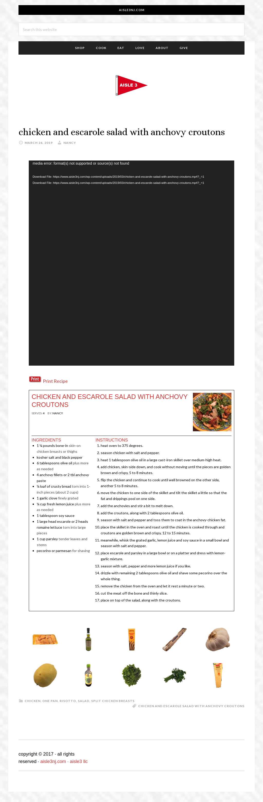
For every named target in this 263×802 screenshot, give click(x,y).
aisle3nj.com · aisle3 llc (64, 761)
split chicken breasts (113, 701)
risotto (68, 701)
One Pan (50, 701)
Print (38, 422)
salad (83, 701)
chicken (33, 701)
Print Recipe (55, 381)
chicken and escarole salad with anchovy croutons (191, 706)
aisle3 (131, 85)
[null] (43, 413)
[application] (131, 263)
